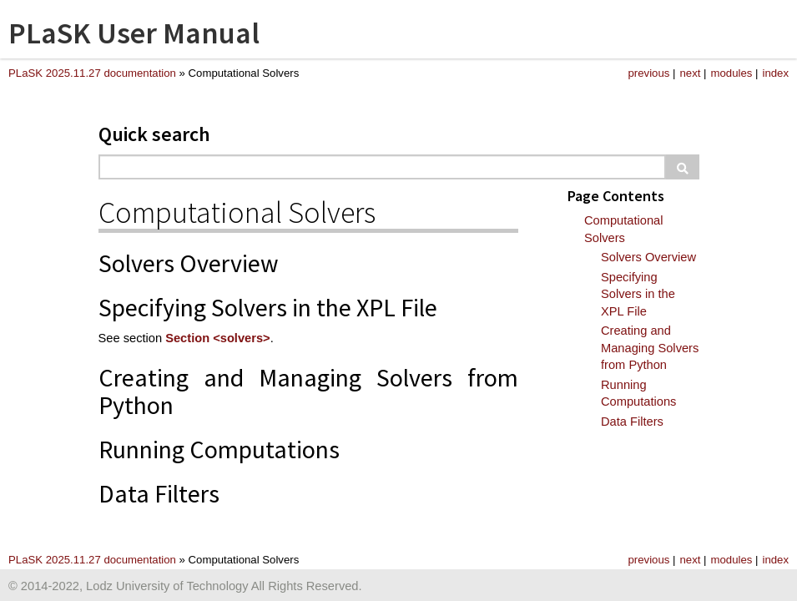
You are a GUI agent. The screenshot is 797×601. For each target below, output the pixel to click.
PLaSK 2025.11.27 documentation (92, 73)
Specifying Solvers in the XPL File (638, 294)
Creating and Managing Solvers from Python (650, 347)
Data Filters (632, 421)
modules (732, 73)
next (689, 73)
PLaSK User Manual (134, 33)
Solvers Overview (648, 257)
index (775, 73)
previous (649, 73)
